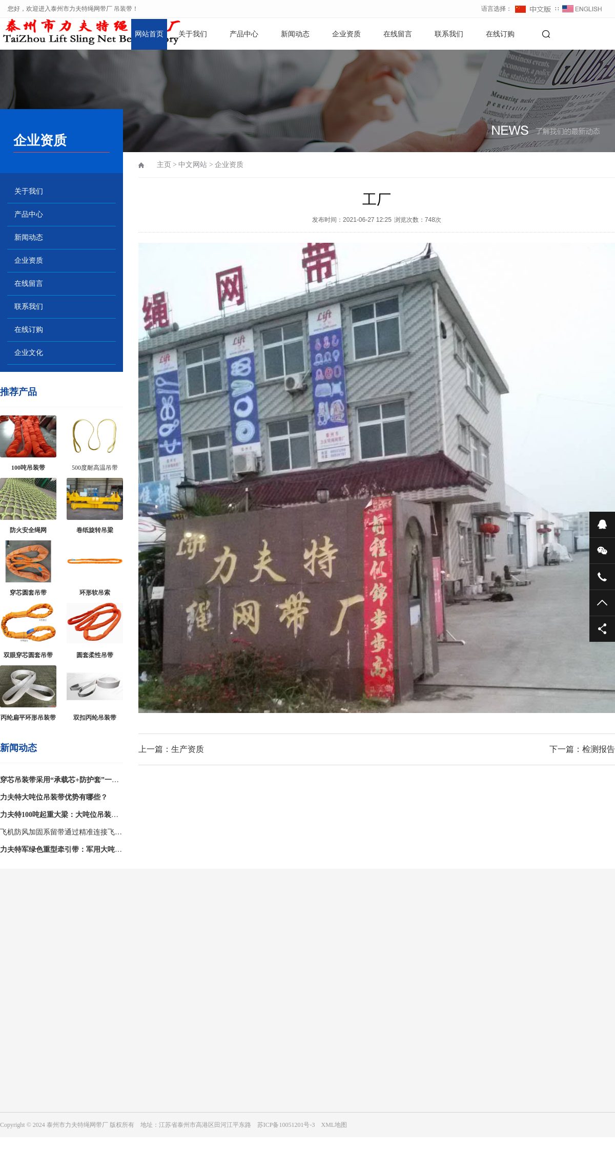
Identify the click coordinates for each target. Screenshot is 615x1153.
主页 (164, 165)
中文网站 (192, 165)
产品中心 (244, 34)
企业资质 (346, 34)
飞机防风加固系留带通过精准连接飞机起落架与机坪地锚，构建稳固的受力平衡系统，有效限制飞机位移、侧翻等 (61, 834)
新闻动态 (295, 34)
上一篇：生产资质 (171, 749)
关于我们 (192, 34)
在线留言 (397, 34)
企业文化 (28, 353)
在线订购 (500, 34)
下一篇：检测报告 (582, 749)
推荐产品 (18, 392)
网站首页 (149, 34)
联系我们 (449, 34)
